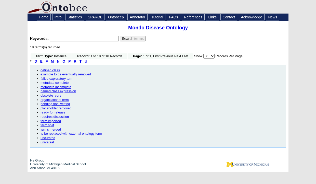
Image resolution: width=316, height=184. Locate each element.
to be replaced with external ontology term (71, 133)
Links (212, 17)
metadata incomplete (56, 87)
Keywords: (40, 39)
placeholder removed (56, 108)
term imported (51, 121)
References (193, 17)
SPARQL (95, 17)
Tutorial (157, 17)
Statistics (75, 17)
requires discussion (55, 117)
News (272, 17)
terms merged (51, 129)
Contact (229, 17)
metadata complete (55, 83)
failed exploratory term (57, 78)
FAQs (173, 17)
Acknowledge (251, 17)
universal (47, 142)
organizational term (55, 100)
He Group (37, 160)
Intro (58, 17)
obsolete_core (51, 95)
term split (47, 125)
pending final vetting (55, 104)
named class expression (58, 91)
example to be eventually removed (66, 74)
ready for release (53, 112)
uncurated (48, 138)
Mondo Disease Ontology (158, 27)
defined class (50, 70)
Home (43, 17)
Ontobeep (116, 17)
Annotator (137, 17)
